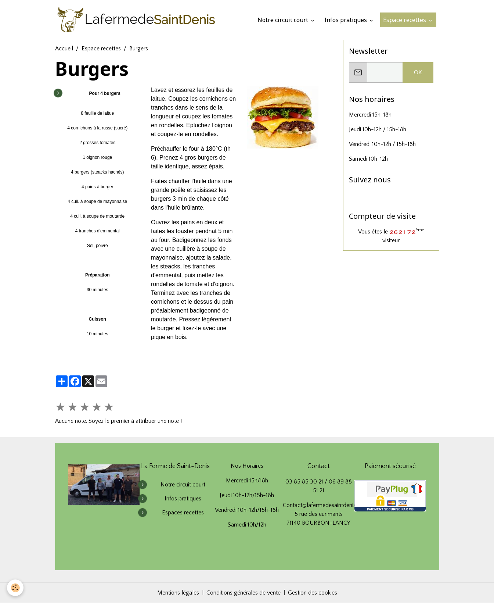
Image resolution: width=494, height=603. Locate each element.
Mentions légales (178, 592)
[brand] (137, 20)
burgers (207, 157)
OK (418, 72)
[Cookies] (15, 587)
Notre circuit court (283, 20)
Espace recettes (405, 20)
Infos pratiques (346, 20)
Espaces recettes (183, 512)
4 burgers (80, 172)
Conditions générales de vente (243, 592)
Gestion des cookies (312, 592)
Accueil (64, 48)
